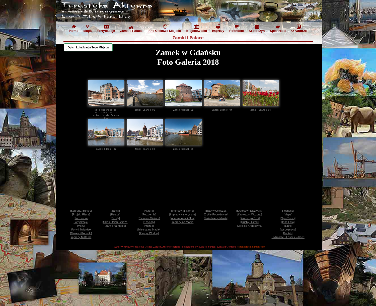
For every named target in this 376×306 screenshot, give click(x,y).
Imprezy (218, 28)
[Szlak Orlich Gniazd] (115, 221)
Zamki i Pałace (131, 28)
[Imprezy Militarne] (182, 210)
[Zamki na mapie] (115, 225)
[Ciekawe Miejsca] (149, 218)
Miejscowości (196, 28)
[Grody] (115, 218)
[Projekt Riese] (81, 214)
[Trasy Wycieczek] (216, 210)
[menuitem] (74, 29)
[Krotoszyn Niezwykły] (249, 210)
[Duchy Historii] (250, 221)
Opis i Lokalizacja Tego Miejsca (88, 47)
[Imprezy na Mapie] (182, 221)
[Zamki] (115, 210)
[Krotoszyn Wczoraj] (250, 214)
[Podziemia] (149, 214)
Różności (236, 28)
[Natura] (149, 210)
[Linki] (288, 225)
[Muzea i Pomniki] (81, 233)
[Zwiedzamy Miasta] (216, 218)
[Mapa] (288, 214)
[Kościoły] (149, 221)
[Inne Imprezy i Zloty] (182, 218)
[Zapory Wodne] (149, 233)
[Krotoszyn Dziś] (250, 218)
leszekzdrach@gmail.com (251, 246)
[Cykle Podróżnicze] (216, 214)
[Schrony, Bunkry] (81, 210)
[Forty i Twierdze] (81, 229)
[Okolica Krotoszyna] (249, 225)
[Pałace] (115, 214)
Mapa (87, 28)
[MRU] (81, 225)
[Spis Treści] (287, 218)
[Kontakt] (287, 233)
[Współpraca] (288, 229)
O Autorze (299, 28)
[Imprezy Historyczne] (182, 214)
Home (73, 28)
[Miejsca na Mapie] (149, 229)
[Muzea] (149, 225)
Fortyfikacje (106, 28)
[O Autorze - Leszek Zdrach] (288, 237)
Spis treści (278, 28)
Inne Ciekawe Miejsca (164, 28)
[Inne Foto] (288, 221)
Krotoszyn (257, 28)
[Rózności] (287, 210)
